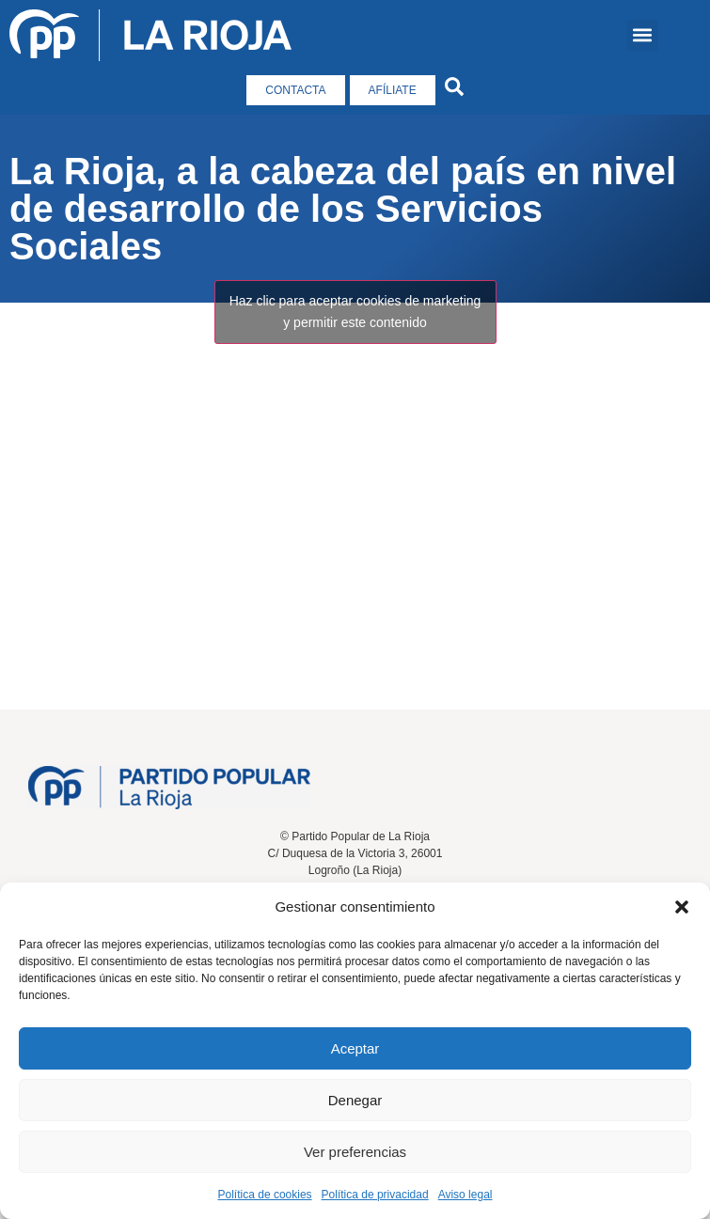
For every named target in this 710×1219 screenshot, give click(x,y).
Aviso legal (465, 1194)
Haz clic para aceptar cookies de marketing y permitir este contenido (355, 311)
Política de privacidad (375, 1194)
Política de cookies (265, 1194)
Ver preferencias (355, 1152)
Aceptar (355, 1048)
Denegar (355, 1100)
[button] (681, 907)
